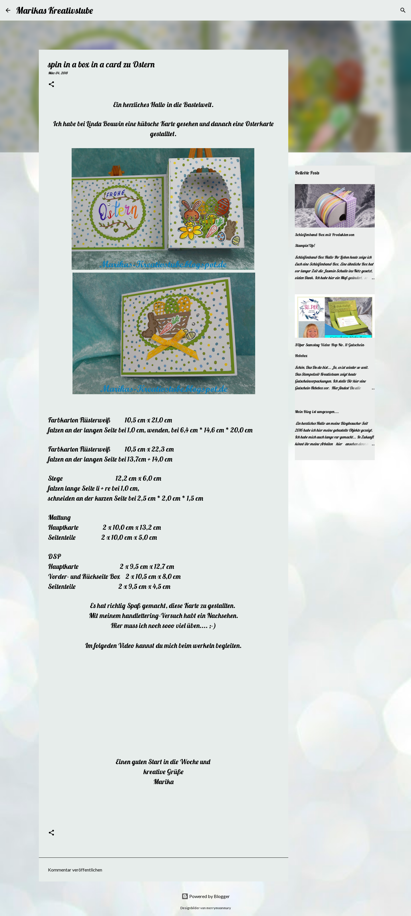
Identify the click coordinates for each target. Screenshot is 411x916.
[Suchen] (101, 10)
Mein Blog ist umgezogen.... (317, 411)
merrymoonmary (218, 908)
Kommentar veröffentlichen (75, 869)
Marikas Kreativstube (54, 10)
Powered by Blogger (206, 896)
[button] (51, 84)
